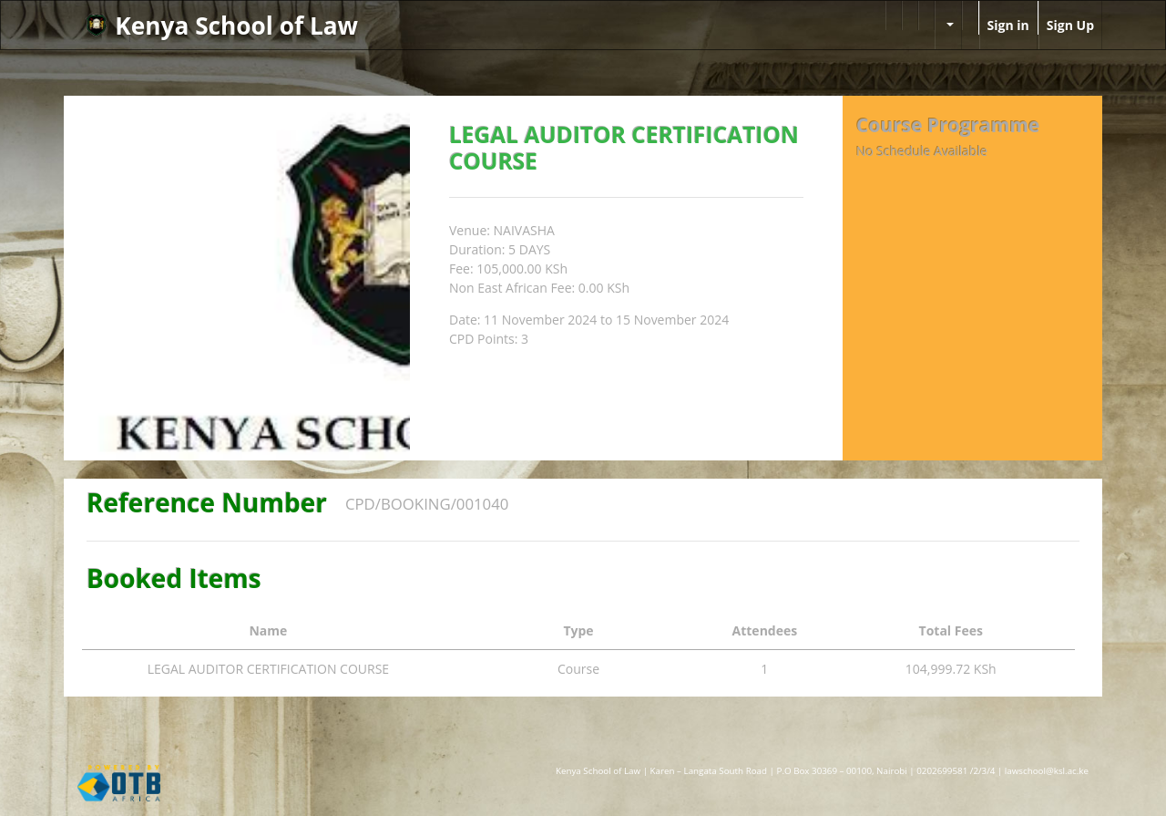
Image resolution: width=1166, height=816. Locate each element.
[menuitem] (893, 15)
